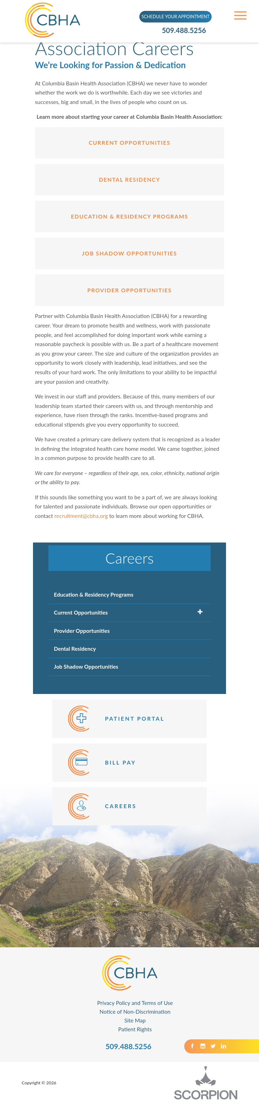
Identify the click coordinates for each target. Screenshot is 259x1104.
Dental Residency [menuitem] (75, 648)
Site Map (135, 1020)
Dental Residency (129, 179)
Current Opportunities (130, 142)
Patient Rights (135, 1029)
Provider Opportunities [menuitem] (82, 631)
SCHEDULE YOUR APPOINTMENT (175, 16)
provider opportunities (129, 290)
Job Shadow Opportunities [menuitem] (86, 666)
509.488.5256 (184, 30)
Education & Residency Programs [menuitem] (93, 594)
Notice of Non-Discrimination (135, 1011)
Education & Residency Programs (129, 216)
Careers (129, 558)
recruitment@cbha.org (81, 516)
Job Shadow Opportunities (129, 253)
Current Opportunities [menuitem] (81, 612)
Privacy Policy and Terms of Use (135, 1003)
